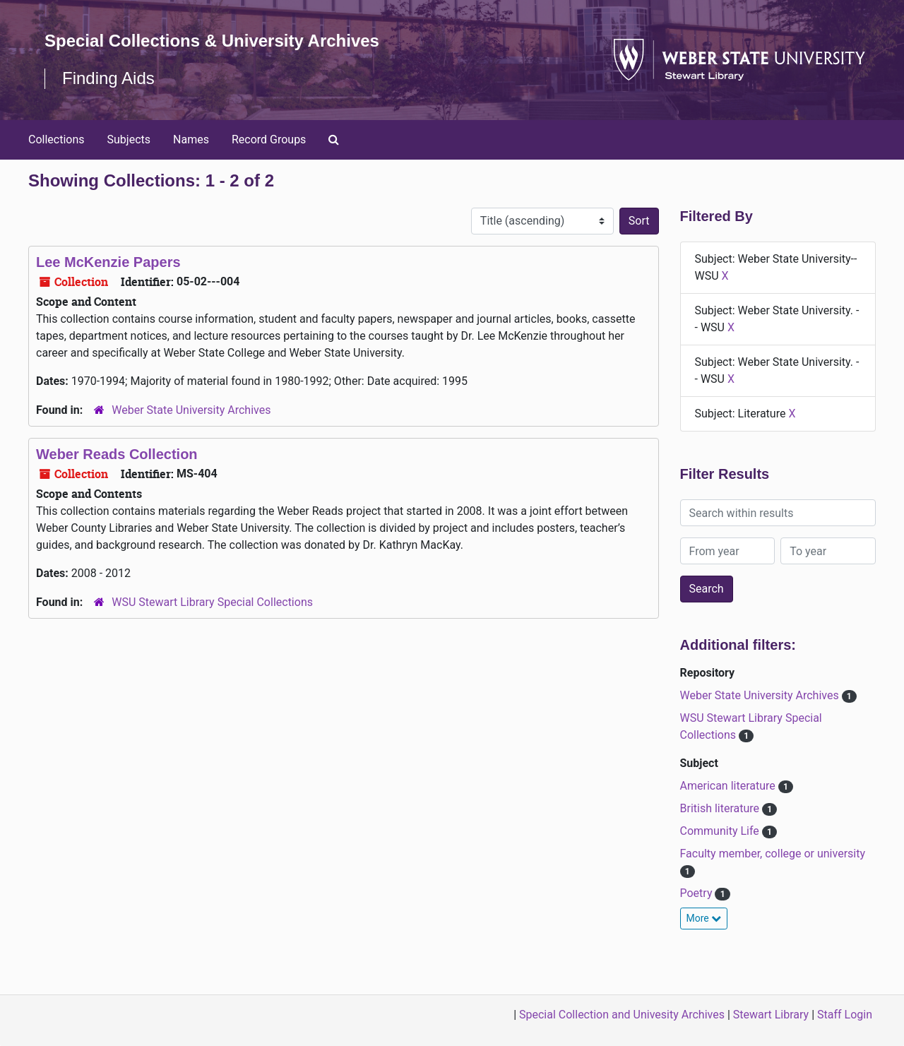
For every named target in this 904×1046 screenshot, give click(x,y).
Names (191, 139)
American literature (729, 785)
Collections (56, 139)
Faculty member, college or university (773, 853)
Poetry (697, 893)
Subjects (128, 139)
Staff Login (844, 1014)
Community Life (721, 831)
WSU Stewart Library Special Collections (212, 602)
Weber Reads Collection (117, 454)
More (704, 918)
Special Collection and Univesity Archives (622, 1014)
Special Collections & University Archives (211, 40)
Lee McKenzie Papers (108, 262)
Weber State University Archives (191, 410)
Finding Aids (108, 78)
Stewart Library (771, 1014)
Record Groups (269, 139)
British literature (721, 808)
